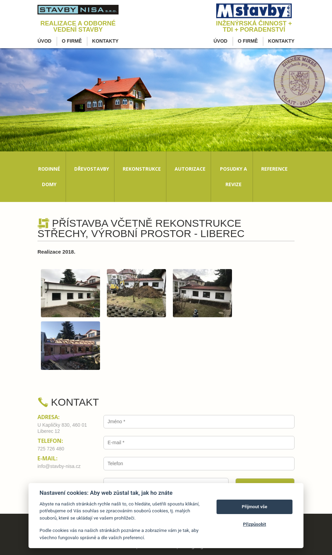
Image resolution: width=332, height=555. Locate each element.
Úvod (44, 41)
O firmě (72, 41)
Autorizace (190, 169)
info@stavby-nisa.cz (58, 466)
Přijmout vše (254, 506)
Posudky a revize (233, 177)
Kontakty (105, 41)
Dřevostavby (91, 169)
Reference (274, 169)
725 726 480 (50, 448)
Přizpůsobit (254, 524)
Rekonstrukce (142, 169)
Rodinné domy (49, 177)
